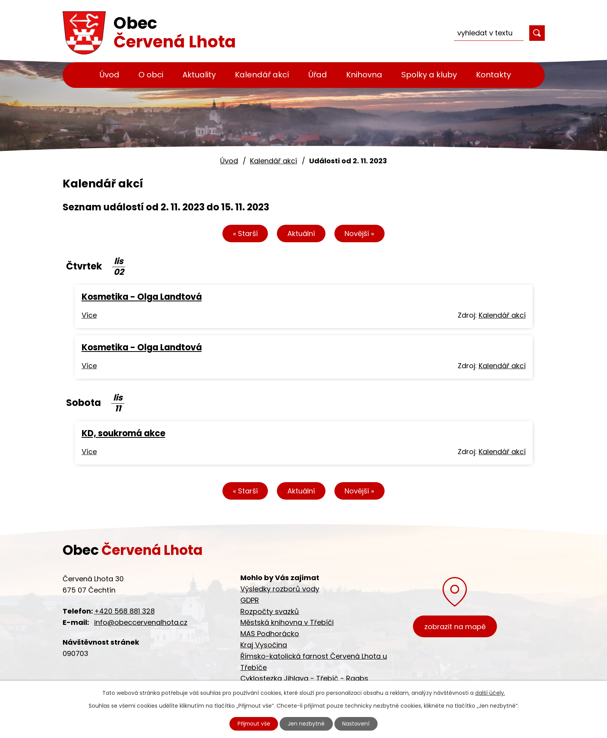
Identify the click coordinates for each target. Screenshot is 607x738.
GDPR (249, 600)
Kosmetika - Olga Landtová (142, 297)
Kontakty (493, 74)
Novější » (359, 233)
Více (89, 315)
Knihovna (364, 74)
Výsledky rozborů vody (279, 589)
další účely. (490, 692)
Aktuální (301, 233)
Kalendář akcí (262, 74)
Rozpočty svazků (269, 611)
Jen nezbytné (306, 724)
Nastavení (356, 724)
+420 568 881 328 (124, 611)
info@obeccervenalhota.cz (140, 622)
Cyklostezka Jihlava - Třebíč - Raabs (304, 678)
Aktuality (199, 74)
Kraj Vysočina (263, 645)
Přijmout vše (253, 724)
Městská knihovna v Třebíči (287, 622)
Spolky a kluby (429, 74)
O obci (150, 74)
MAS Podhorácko (269, 633)
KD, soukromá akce (123, 433)
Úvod (109, 74)
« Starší (245, 233)
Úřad (317, 74)
